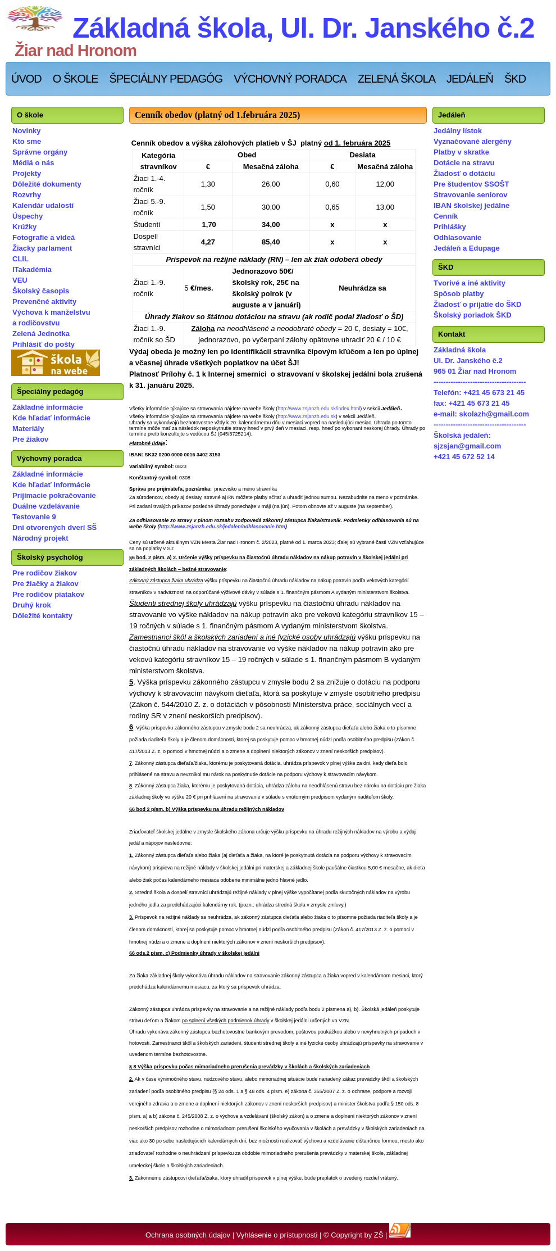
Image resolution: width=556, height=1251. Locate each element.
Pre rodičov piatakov (48, 594)
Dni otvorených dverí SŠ (54, 527)
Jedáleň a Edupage (467, 248)
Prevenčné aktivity (44, 301)
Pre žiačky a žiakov (45, 583)
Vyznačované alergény (473, 141)
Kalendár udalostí (43, 205)
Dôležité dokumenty (46, 184)
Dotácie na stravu (464, 162)
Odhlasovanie (457, 237)
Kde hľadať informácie (51, 418)
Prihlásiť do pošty (43, 344)
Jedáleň (469, 78)
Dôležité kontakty (42, 615)
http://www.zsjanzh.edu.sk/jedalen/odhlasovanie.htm (222, 526)
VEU (20, 280)
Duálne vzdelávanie (46, 506)
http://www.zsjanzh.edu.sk (306, 416)
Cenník (446, 216)
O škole (75, 78)
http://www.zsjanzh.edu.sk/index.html (318, 408)
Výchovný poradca (290, 78)
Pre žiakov (30, 439)
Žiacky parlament (42, 248)
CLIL (20, 259)
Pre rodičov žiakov (44, 573)
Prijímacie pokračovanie (54, 495)
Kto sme (26, 141)
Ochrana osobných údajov (187, 1235)
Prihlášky (450, 227)
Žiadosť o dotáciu (464, 173)
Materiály (28, 428)
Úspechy (27, 216)
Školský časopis (40, 291)
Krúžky (24, 227)
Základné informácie (47, 407)
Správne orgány (39, 152)
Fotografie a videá (43, 237)
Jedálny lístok (458, 130)
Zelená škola (396, 78)
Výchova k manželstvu (51, 312)
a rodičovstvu (36, 323)
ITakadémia (32, 269)
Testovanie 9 (34, 517)
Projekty (26, 173)
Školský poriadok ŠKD (473, 315)
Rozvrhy (26, 195)
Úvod (26, 78)
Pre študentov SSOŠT (471, 184)
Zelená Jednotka (41, 333)
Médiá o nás (33, 162)
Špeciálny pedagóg (166, 78)
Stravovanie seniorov (471, 195)
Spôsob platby (459, 293)
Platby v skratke (461, 152)
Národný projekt (40, 538)
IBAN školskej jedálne (471, 205)
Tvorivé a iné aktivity (469, 283)
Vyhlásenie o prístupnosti (277, 1235)
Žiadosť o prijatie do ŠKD (477, 304)
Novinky (26, 130)
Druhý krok (31, 605)
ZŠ (379, 1235)
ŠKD (515, 78)
